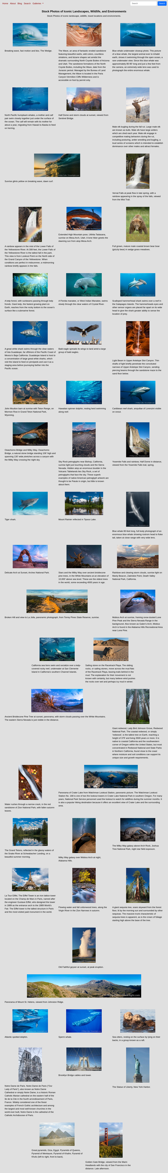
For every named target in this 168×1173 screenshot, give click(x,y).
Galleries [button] (37, 3)
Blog (20, 3)
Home (5, 3)
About (13, 3)
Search (27, 3)
